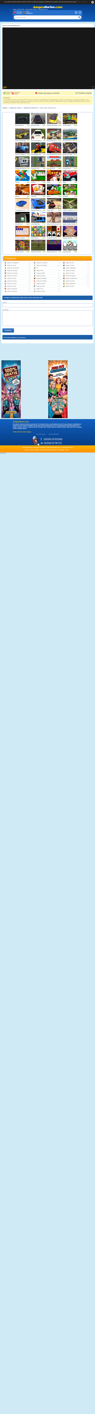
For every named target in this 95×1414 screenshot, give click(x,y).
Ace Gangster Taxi (36, 154)
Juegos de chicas (40, 283)
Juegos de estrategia (41, 265)
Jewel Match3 (34, 238)
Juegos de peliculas (71, 275)
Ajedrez (17, 196)
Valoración (9, 93)
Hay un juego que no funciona (48, 450)
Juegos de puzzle (70, 281)
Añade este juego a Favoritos (47, 93)
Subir (67, 450)
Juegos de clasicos (12, 281)
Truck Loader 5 (67, 125)
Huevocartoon (67, 252)
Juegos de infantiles (41, 281)
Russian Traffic (35, 125)
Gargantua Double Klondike (52, 238)
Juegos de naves (70, 273)
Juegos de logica (40, 291)
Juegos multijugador (71, 268)
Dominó (33, 182)
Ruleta (48, 196)
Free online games (41, 434)
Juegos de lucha (70, 262)
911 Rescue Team (67, 154)
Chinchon (33, 196)
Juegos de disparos (12, 291)
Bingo (64, 182)
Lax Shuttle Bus (35, 224)
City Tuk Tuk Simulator (52, 125)
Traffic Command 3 (68, 210)
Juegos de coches (15, 108)
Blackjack (65, 196)
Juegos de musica (70, 270)
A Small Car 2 (19, 224)
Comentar (8, 330)
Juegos (29, 12)
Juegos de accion (11, 265)
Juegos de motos (70, 265)
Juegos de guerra (40, 275)
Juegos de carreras (12, 275)
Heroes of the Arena (52, 224)
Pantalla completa (83, 93)
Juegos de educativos (41, 262)
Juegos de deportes (12, 288)
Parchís (17, 182)
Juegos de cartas (11, 278)
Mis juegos (20, 12)
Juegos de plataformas (71, 278)
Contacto (26, 450)
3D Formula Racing (20, 140)
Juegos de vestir (70, 286)
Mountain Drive (19, 125)
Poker (48, 182)
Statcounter (3, 453)
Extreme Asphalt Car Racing (21, 154)
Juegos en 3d (39, 288)
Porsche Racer (51, 168)
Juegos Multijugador (54, 434)
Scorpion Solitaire (20, 238)
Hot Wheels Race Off (68, 140)
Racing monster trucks (52, 140)
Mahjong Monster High (68, 238)
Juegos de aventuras (12, 273)
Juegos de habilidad (41, 278)
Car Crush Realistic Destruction (37, 140)
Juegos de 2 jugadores (13, 262)
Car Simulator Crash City (21, 210)
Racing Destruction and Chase (37, 210)
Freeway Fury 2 (35, 168)
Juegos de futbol (40, 273)
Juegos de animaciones (13, 268)
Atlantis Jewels (19, 252)
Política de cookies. (82, 2)
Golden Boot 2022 (36, 252)
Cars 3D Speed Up (52, 154)
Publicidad (61, 450)
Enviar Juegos (35, 450)
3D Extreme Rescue (20, 168)
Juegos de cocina (11, 286)
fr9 (37, 268)
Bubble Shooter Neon (52, 252)
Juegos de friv (39, 270)
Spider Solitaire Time (68, 224)
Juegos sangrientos (71, 283)
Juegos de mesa (40, 286)
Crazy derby (50, 210)
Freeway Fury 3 (67, 168)
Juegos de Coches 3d (30, 108)
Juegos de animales (12, 270)
